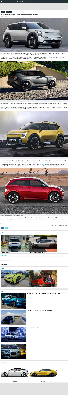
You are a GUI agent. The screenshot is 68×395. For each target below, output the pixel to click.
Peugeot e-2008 (46, 164)
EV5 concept (14, 160)
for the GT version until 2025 (26, 104)
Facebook (2, 228)
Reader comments (5, 255)
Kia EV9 (4, 57)
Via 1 (1, 222)
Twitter (6, 228)
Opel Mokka (40, 164)
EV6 (8, 107)
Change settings (65, 225)
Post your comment (8, 11)
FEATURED (2, 291)
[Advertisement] (34, 7)
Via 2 (3, 222)
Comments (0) (3, 11)
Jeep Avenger (34, 164)
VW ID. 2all (32, 219)
